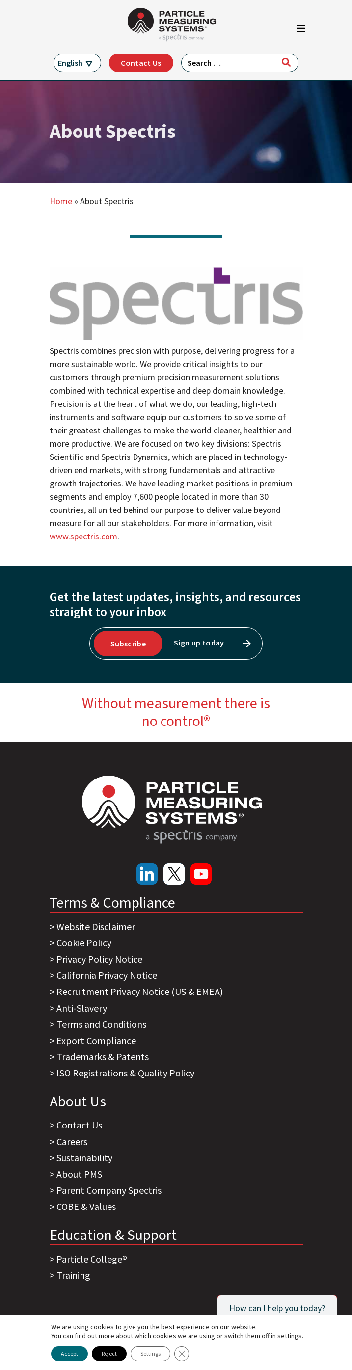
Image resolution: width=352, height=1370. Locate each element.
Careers (71, 1141)
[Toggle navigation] (301, 31)
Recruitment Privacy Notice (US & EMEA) (139, 991)
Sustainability (84, 1158)
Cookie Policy (83, 943)
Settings (150, 1353)
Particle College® (91, 1259)
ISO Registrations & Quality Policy (125, 1073)
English (70, 63)
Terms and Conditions (101, 1024)
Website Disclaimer (95, 926)
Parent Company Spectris (109, 1190)
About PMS (79, 1174)
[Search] (286, 62)
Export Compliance (96, 1040)
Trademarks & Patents (102, 1056)
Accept (69, 1353)
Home (61, 201)
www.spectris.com (83, 536)
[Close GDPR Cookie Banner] (181, 1353)
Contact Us (141, 63)
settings (289, 1335)
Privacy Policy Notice (99, 959)
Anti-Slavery (81, 1008)
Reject (109, 1353)
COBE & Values (86, 1206)
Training (73, 1275)
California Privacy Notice (106, 975)
